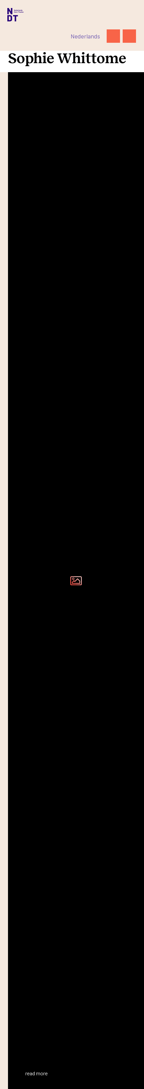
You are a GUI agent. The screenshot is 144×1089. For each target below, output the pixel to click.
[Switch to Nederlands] (85, 36)
